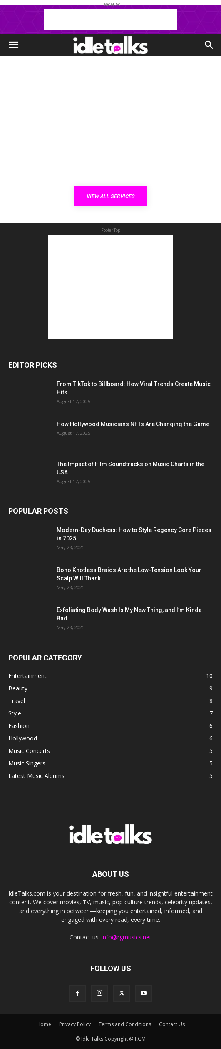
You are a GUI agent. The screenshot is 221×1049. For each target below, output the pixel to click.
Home (44, 1024)
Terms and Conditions (125, 1024)
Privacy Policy (75, 1024)
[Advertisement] (110, 19)
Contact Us (172, 1024)
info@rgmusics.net (126, 937)
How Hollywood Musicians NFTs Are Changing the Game (133, 424)
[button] (13, 45)
